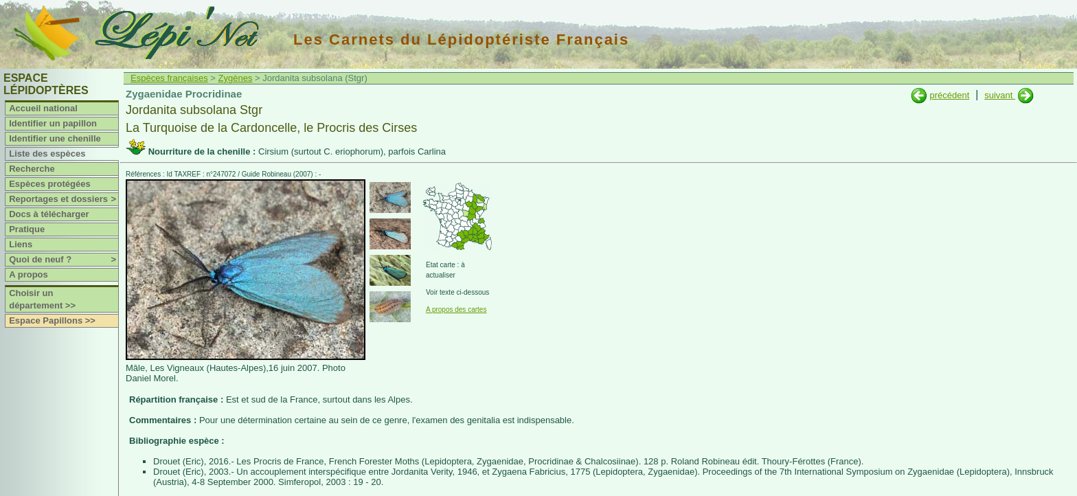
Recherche (31, 169)
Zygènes (235, 78)
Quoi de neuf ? (63, 259)
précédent (949, 95)
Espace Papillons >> (52, 320)
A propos (28, 274)
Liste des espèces (47, 153)
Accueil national (43, 108)
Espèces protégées (50, 184)
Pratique (27, 229)
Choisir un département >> (42, 299)
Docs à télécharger (49, 214)
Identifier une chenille (55, 138)
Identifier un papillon (53, 123)
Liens (20, 244)
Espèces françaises (169, 78)
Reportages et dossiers (63, 199)
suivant (999, 95)
